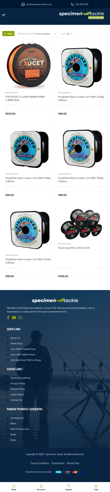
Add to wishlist (46, 105)
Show (63, 33)
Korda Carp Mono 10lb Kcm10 (74, 247)
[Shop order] (46, 33)
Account (41, 489)
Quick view (51, 105)
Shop (13, 489)
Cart (96, 489)
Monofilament (12, 92)
